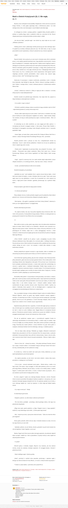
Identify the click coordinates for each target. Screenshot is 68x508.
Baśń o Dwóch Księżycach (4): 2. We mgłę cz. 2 (27, 469)
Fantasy (5, 1)
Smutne (33, 1)
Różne (49, 1)
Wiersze (18, 3)
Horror (13, 1)
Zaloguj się (14, 501)
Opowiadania (12, 3)
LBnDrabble (17, 487)
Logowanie (62, 1)
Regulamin (37, 506)
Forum (38, 3)
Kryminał (24, 1)
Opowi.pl (3, 3)
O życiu (9, 1)
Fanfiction (37, 1)
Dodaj (53, 1)
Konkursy (33, 3)
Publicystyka (42, 1)
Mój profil (43, 3)
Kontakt (41, 506)
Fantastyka (17, 1)
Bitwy (46, 1)
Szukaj (28, 3)
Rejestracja (57, 1)
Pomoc (34, 506)
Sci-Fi (21, 1)
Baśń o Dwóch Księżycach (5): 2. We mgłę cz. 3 (44, 469)
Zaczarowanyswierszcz (19, 478)
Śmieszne (29, 1)
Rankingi (23, 3)
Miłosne (2, 1)
